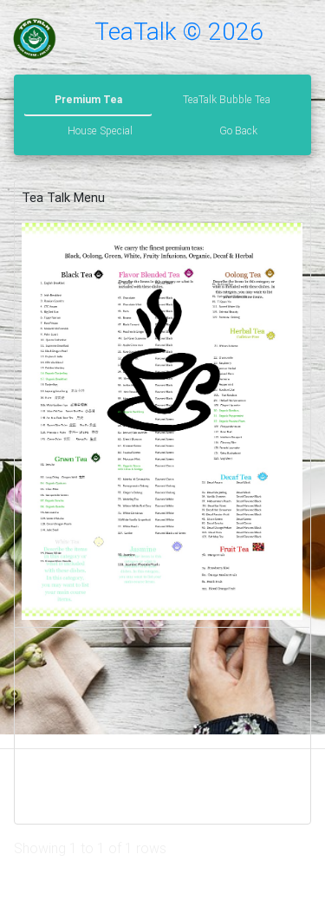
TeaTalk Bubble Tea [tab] (226, 99)
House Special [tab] (100, 130)
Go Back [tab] (238, 130)
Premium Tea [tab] (88, 99)
